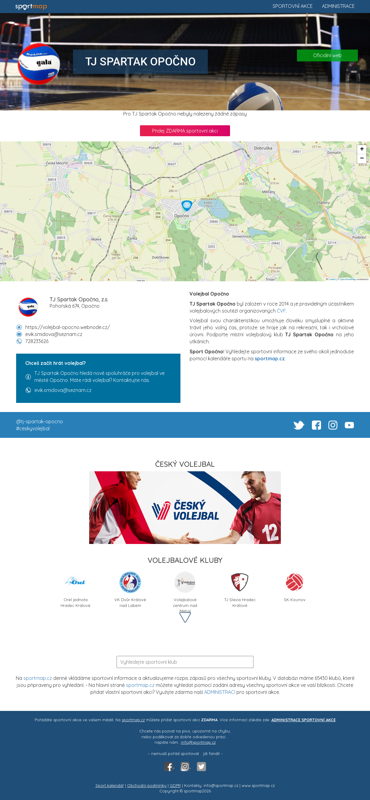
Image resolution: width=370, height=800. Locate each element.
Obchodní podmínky (146, 785)
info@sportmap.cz (198, 742)
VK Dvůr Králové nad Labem (130, 588)
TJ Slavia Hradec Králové (240, 588)
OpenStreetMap (348, 279)
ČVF (281, 311)
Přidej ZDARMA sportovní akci (185, 131)
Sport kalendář (110, 785)
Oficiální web (327, 55)
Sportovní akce (293, 6)
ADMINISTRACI (219, 692)
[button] (186, 205)
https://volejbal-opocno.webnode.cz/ (67, 327)
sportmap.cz (37, 678)
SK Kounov (294, 586)
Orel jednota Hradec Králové (75, 588)
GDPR (175, 785)
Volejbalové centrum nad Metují (185, 588)
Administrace (338, 6)
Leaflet (331, 279)
